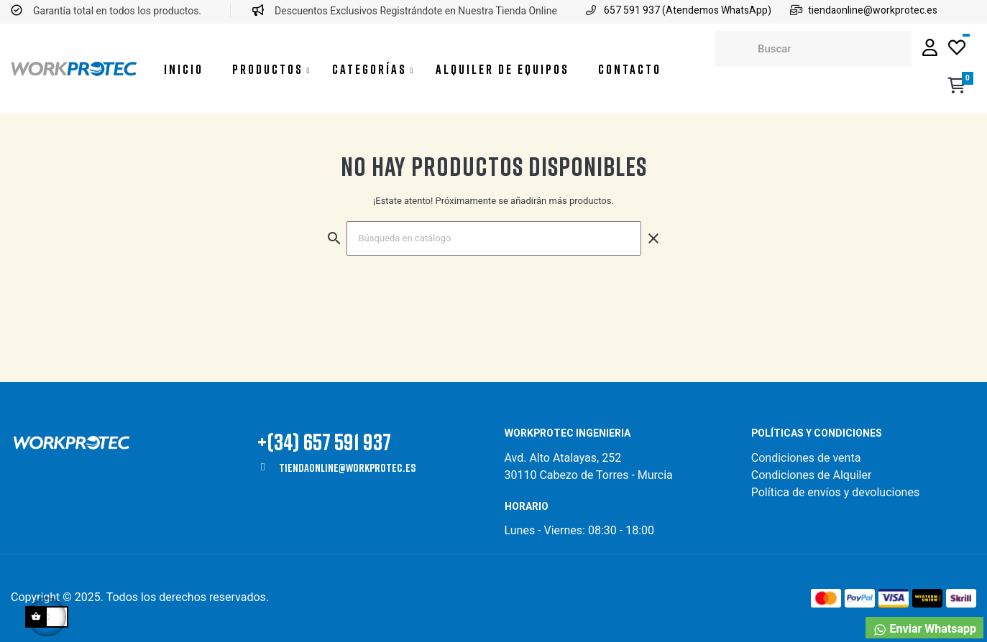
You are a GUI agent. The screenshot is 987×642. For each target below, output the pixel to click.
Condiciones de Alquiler (811, 475)
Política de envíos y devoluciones (835, 492)
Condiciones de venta (807, 458)
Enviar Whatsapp (924, 629)
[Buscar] (493, 238)
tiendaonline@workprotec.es (347, 467)
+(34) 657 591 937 (324, 441)
